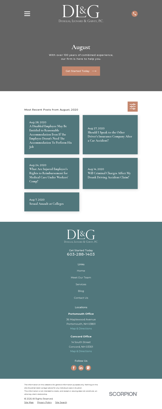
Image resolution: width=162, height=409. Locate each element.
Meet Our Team (81, 277)
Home (81, 270)
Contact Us (81, 297)
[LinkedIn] (80, 367)
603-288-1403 (81, 254)
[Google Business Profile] (88, 367)
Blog (81, 291)
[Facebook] (73, 367)
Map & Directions (81, 328)
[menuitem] (29, 403)
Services (81, 284)
